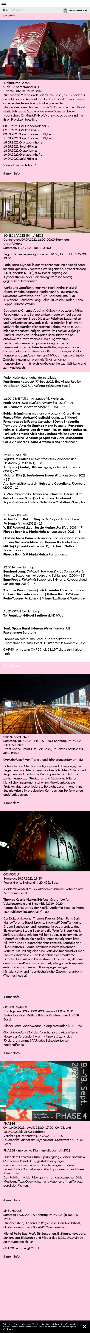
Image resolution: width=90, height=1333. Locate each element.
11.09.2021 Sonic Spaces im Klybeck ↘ (30, 122)
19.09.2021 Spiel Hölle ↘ (20, 142)
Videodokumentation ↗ (19, 149)
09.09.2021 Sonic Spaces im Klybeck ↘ (30, 118)
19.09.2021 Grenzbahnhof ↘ (22, 138)
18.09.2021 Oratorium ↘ (20, 134)
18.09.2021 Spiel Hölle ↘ (20, 130)
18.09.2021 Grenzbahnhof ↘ (22, 126)
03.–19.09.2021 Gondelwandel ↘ (26, 109)
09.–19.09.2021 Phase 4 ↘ (21, 113)
